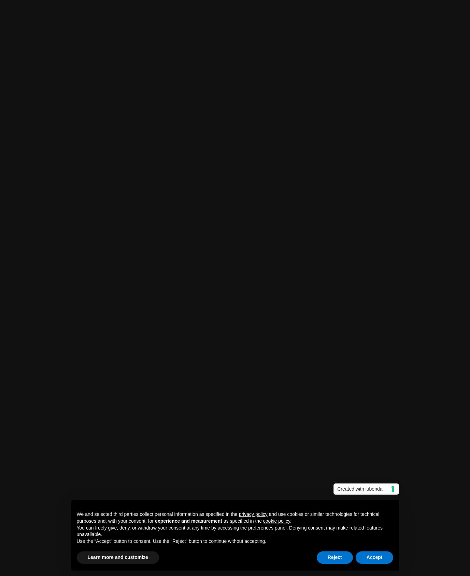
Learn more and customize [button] (118, 557)
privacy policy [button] (253, 514)
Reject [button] (335, 557)
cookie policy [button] (276, 521)
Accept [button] (375, 557)
